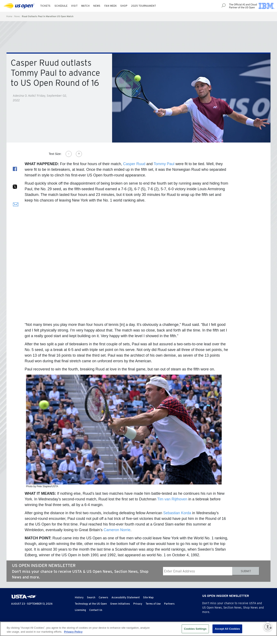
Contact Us (95, 610)
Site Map (148, 597)
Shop (123, 5)
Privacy (137, 603)
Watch (85, 5)
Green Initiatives (120, 603)
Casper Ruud (134, 164)
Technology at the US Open (91, 603)
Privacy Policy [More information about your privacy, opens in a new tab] (73, 631)
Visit (74, 5)
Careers (103, 597)
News (96, 5)
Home (9, 16)
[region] (138, 629)
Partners (169, 603)
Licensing (80, 610)
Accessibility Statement (125, 597)
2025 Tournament (143, 5)
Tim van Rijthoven (172, 499)
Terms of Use (153, 603)
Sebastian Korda (177, 513)
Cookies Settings (195, 628)
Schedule (60, 5)
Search (91, 597)
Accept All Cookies (227, 628)
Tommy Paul (164, 164)
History (79, 597)
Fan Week (110, 5)
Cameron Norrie (117, 530)
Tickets (45, 5)
